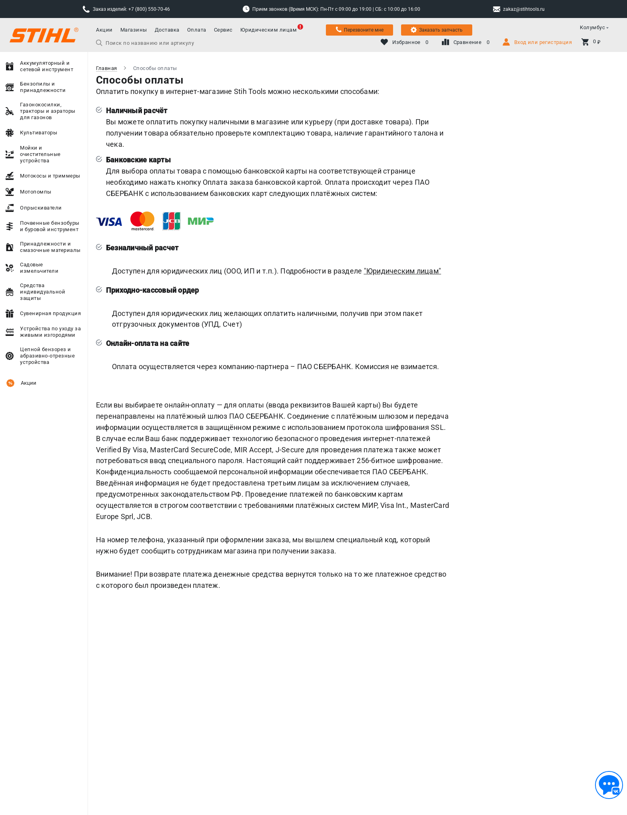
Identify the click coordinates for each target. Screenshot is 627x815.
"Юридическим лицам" (402, 271)
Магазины (133, 30)
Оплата (196, 30)
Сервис (223, 30)
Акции (104, 30)
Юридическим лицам (268, 30)
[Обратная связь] (609, 785)
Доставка (167, 30)
